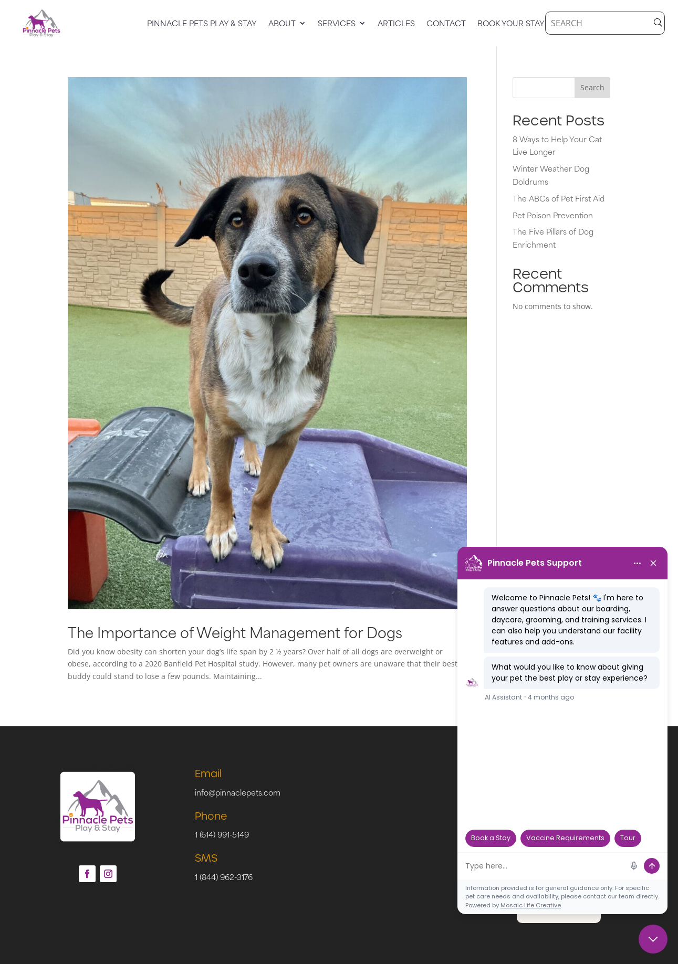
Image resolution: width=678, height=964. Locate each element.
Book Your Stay (511, 24)
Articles (396, 24)
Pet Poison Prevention (553, 215)
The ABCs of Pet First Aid (558, 198)
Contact (446, 24)
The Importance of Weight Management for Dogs (235, 631)
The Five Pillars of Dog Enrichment (553, 237)
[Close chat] (653, 939)
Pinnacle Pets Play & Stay (202, 24)
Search (592, 87)
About (282, 24)
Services (337, 24)
